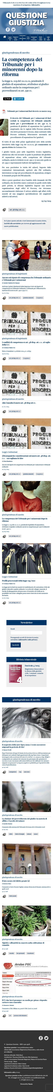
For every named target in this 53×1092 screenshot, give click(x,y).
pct (10, 1015)
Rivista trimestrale (26, 659)
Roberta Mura (7, 883)
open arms (26, 772)
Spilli (44, 39)
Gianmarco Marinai (8, 1005)
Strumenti (28, 38)
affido (10, 834)
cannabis (11, 953)
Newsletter (26, 622)
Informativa (36, 5)
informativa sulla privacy (28, 640)
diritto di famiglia (19, 834)
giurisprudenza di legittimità (14, 274)
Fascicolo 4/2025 (32, 665)
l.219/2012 (40, 297)
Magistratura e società (15, 38)
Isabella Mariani (7, 824)
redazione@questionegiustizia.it (32, 1068)
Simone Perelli (7, 750)
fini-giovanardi (20, 953)
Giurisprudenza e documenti (34, 38)
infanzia (29, 834)
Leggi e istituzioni (10, 38)
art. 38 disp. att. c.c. (17, 210)
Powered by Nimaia (26, 1084)
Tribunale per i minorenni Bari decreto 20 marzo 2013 (29, 111)
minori (35, 834)
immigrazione (12, 772)
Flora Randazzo (8, 461)
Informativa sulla (12, 1072)
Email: (13, 629)
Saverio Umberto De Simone (12, 283)
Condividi (18, 99)
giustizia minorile (28, 297)
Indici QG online (48, 38)
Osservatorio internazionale (22, 37)
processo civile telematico (20, 1015)
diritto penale (12, 896)
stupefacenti (30, 953)
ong (20, 772)
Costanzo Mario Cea (9, 347)
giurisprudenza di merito (13, 399)
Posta (7, 99)
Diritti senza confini (40, 38)
